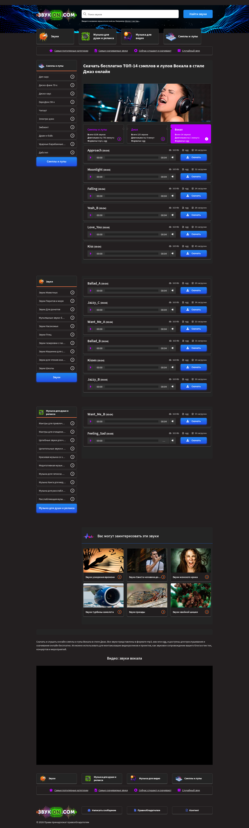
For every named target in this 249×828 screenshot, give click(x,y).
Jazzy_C (93, 300)
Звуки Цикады (137, 609)
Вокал (179, 127)
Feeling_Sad (96, 431)
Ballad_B (94, 339)
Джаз (134, 127)
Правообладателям (147, 808)
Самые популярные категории (71, 48)
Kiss (90, 244)
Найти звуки (198, 14)
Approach (94, 148)
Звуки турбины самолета (99, 609)
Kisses (92, 358)
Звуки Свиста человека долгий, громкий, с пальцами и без (145, 575)
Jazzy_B (93, 377)
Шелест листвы (131, 21)
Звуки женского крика (185, 575)
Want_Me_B (96, 412)
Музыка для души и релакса (57, 410)
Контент (192, 808)
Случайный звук (191, 48)
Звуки (49, 279)
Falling (92, 186)
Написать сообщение (102, 808)
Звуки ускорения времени (100, 575)
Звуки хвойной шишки (185, 609)
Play (90, 155)
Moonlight (95, 167)
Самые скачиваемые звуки (113, 48)
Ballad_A (94, 281)
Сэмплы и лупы (55, 63)
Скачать (193, 155)
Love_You (94, 225)
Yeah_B (93, 206)
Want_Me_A (96, 319)
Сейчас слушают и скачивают (155, 48)
